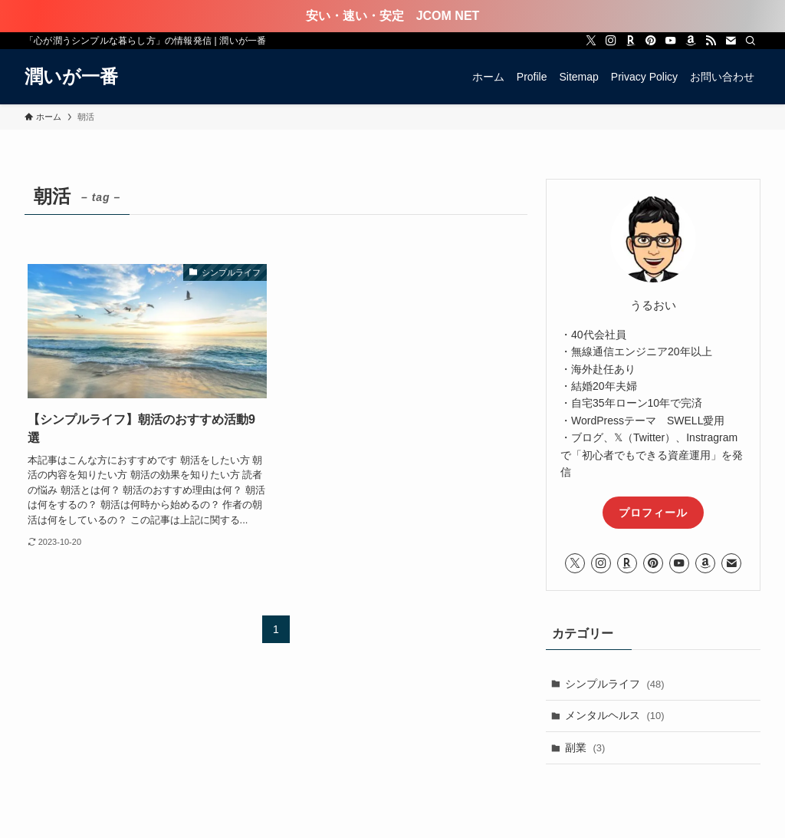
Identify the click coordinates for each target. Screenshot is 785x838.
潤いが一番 (71, 77)
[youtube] (671, 40)
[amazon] (691, 40)
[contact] (731, 40)
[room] (631, 40)
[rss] (711, 40)
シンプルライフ (615, 684)
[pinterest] (651, 40)
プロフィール (653, 512)
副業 (585, 747)
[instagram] (611, 40)
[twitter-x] (591, 40)
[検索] (750, 40)
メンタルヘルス (615, 715)
